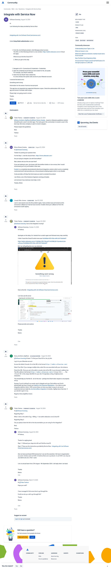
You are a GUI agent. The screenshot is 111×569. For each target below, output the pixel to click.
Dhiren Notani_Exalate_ (20, 147)
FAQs (40, 556)
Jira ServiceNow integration (38, 389)
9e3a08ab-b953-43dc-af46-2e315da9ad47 (54, 238)
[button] (45, 265)
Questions (22, 9)
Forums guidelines (43, 559)
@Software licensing (21, 149)
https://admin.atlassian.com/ (56, 364)
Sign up (22, 519)
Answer (13, 103)
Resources (54, 559)
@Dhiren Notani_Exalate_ (38, 120)
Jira (16, 9)
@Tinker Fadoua (24, 482)
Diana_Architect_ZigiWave (21, 356)
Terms (75, 564)
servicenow (90, 40)
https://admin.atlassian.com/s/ (52, 52)
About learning (55, 556)
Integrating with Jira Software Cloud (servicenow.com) (25, 35)
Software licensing (15, 19)
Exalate (16, 169)
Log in (17, 519)
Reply (15, 136)
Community (12, 2)
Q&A (13, 9)
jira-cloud (82, 40)
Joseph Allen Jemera (20, 200)
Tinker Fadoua (18, 118)
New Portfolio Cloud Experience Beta (85, 58)
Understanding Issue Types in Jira (84, 48)
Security (83, 564)
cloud (77, 40)
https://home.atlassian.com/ (44, 155)
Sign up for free (22, 537)
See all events (82, 126)
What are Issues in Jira (81, 51)
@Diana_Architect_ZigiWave (22, 120)
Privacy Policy (67, 564)
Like (19, 341)
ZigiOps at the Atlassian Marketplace (44, 385)
